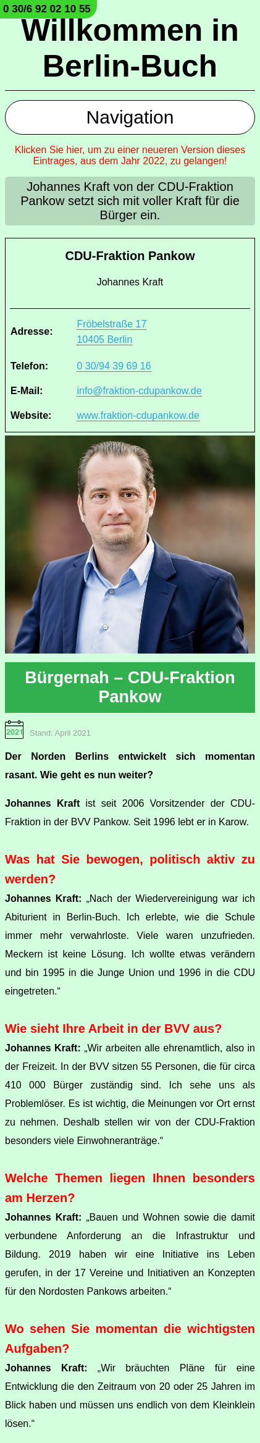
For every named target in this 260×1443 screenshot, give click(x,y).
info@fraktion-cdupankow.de (139, 390)
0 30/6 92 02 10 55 (47, 9)
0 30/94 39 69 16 (114, 366)
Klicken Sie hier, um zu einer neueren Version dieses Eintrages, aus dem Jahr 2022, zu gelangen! (130, 155)
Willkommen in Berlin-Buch (129, 48)
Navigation (130, 117)
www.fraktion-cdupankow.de (138, 415)
